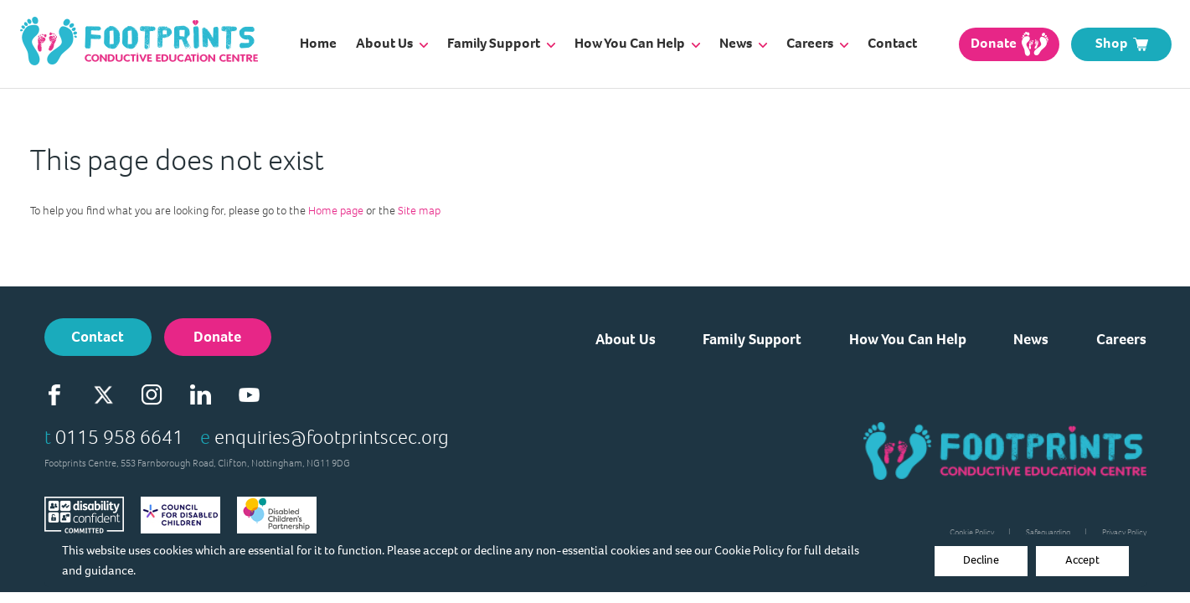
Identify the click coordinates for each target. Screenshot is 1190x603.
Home (318, 43)
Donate (217, 337)
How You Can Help (637, 43)
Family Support (501, 43)
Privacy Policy (1124, 532)
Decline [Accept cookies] (981, 560)
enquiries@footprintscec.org (331, 437)
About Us (392, 43)
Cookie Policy (749, 550)
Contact (892, 43)
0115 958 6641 (119, 437)
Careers (817, 43)
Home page (335, 211)
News (743, 43)
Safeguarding (1048, 532)
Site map (419, 211)
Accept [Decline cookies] (1082, 560)
